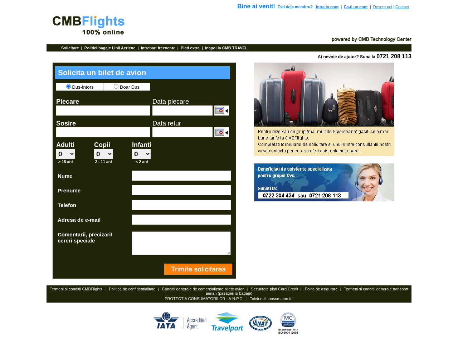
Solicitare (70, 48)
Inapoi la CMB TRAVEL (226, 48)
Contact (402, 7)
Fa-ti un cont (356, 7)
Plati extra (191, 48)
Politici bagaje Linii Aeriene (110, 48)
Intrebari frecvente (158, 48)
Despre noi (382, 7)
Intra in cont (327, 7)
